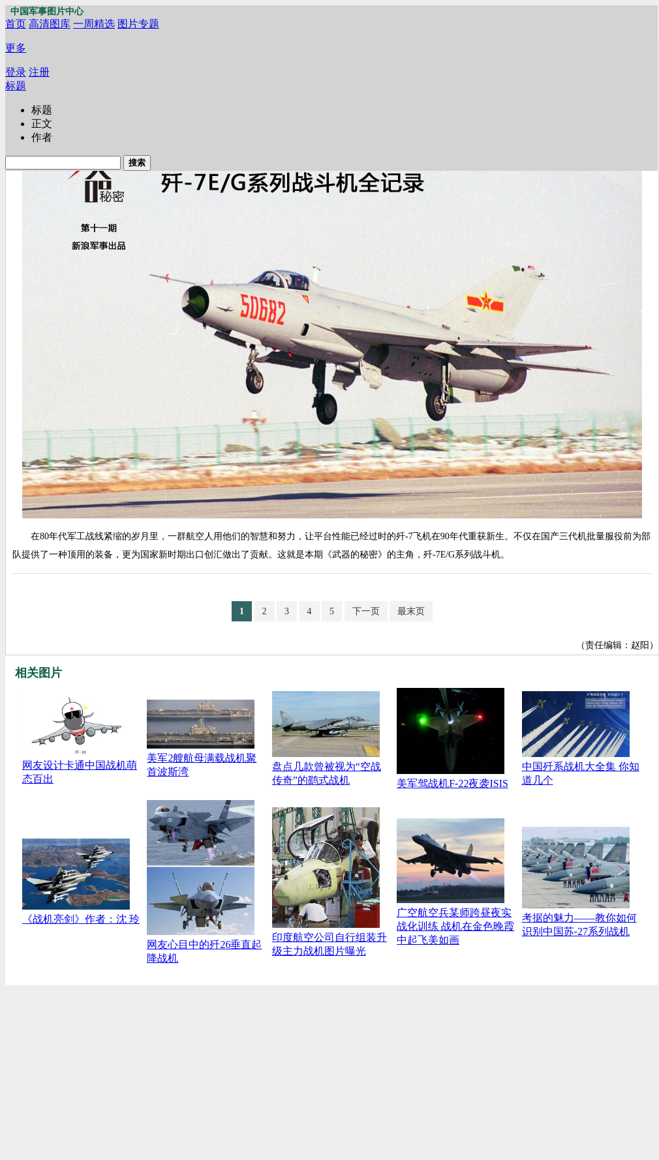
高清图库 (49, 23)
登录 (15, 72)
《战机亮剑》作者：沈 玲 (81, 919)
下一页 (366, 611)
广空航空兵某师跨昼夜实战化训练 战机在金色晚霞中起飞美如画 (455, 926)
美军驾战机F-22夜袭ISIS (452, 783)
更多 (15, 47)
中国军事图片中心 (47, 11)
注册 (39, 72)
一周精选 (94, 23)
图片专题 (138, 23)
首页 (15, 23)
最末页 (411, 611)
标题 (15, 85)
